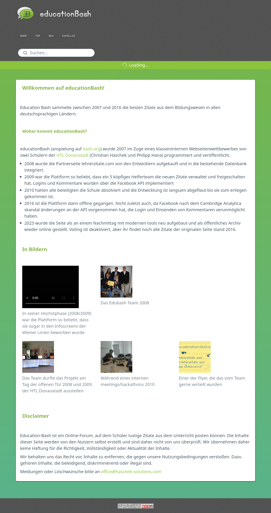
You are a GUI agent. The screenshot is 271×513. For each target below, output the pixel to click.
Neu (51, 36)
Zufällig (68, 36)
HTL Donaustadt (72, 155)
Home (23, 36)
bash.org (91, 149)
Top (37, 36)
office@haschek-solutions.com (131, 471)
